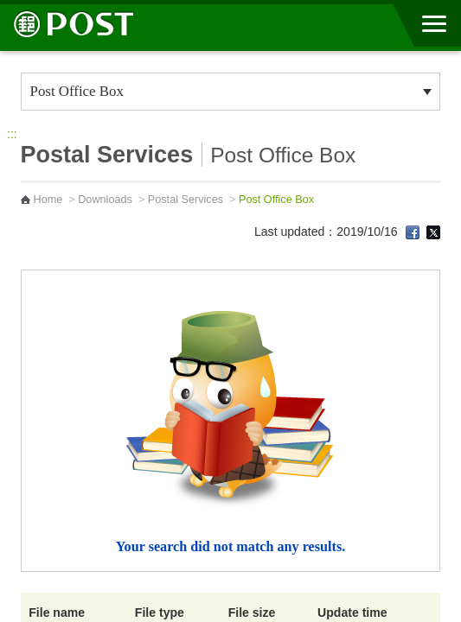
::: (12, 134)
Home (48, 200)
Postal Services (185, 200)
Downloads (105, 200)
